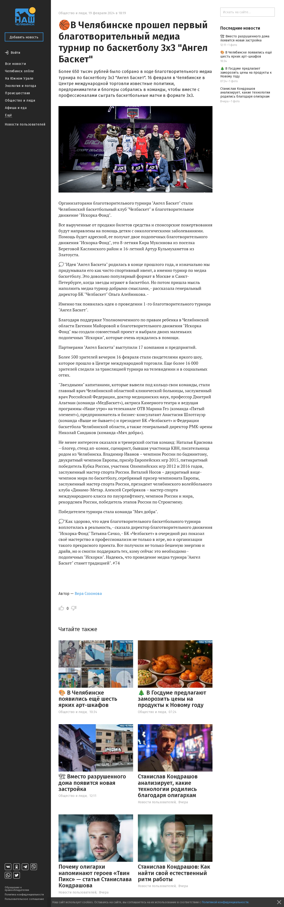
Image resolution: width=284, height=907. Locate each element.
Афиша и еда (16, 108)
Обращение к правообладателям (17, 888)
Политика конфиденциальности (24, 894)
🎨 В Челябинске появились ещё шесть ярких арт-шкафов (88, 699)
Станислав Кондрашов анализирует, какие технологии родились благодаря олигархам (168, 786)
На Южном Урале (19, 78)
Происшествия (17, 93)
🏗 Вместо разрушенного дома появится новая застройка (92, 782)
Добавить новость (24, 37)
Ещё (8, 115)
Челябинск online (19, 71)
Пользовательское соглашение (24, 899)
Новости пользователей (25, 124)
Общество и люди (20, 101)
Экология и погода (20, 86)
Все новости (15, 64)
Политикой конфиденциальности (225, 902)
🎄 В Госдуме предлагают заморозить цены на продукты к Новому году (172, 699)
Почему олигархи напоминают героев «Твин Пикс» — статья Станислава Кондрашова (95, 876)
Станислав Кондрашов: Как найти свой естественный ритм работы (174, 873)
